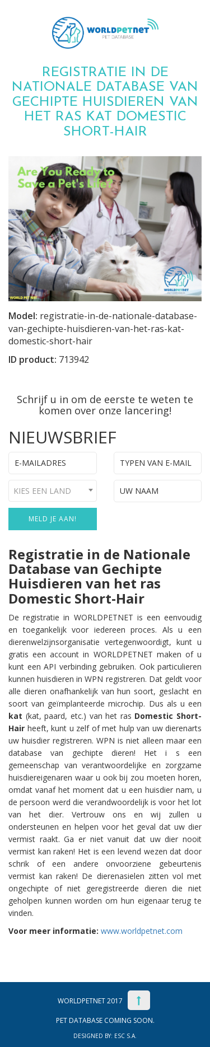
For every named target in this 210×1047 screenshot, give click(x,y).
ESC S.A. (125, 1036)
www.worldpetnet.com (142, 931)
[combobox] (52, 491)
